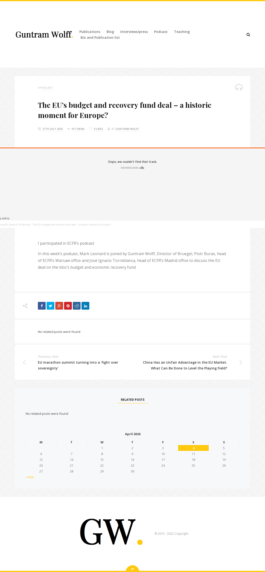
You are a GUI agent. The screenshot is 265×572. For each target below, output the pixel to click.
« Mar (30, 477)
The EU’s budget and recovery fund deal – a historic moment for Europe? (72, 224)
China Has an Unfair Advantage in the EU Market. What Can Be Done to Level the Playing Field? (185, 365)
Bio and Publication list (100, 37)
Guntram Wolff (127, 129)
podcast (46, 87)
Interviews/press (134, 31)
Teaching (182, 31)
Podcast (161, 31)
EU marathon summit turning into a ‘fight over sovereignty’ (78, 365)
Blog (110, 31)
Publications (89, 31)
